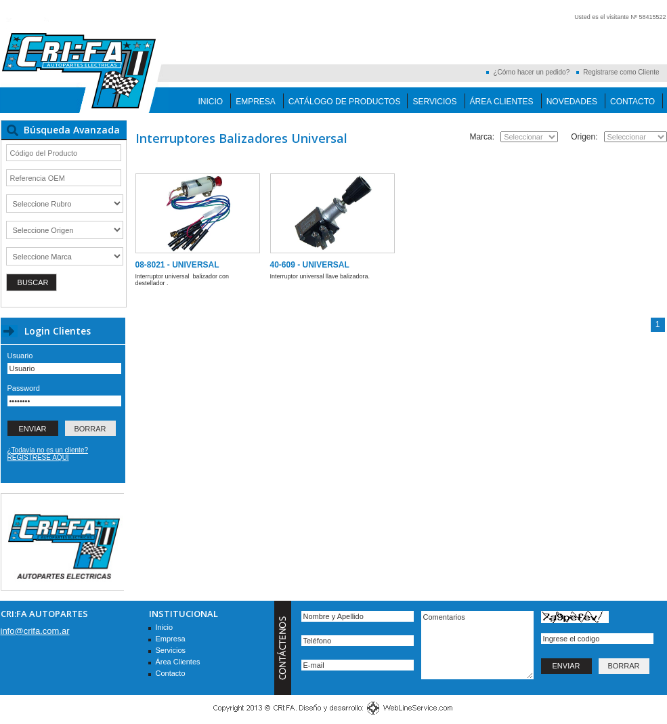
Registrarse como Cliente (621, 72)
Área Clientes (502, 101)
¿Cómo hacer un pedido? (531, 72)
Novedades (571, 101)
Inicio (210, 101)
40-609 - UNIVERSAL (309, 265)
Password (23, 388)
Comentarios (477, 645)
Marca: (481, 137)
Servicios (434, 101)
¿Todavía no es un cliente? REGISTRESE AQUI (48, 453)
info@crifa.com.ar (35, 631)
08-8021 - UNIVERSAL (177, 265)
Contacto (632, 101)
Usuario (20, 356)
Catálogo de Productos (344, 101)
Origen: (584, 137)
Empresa (256, 101)
